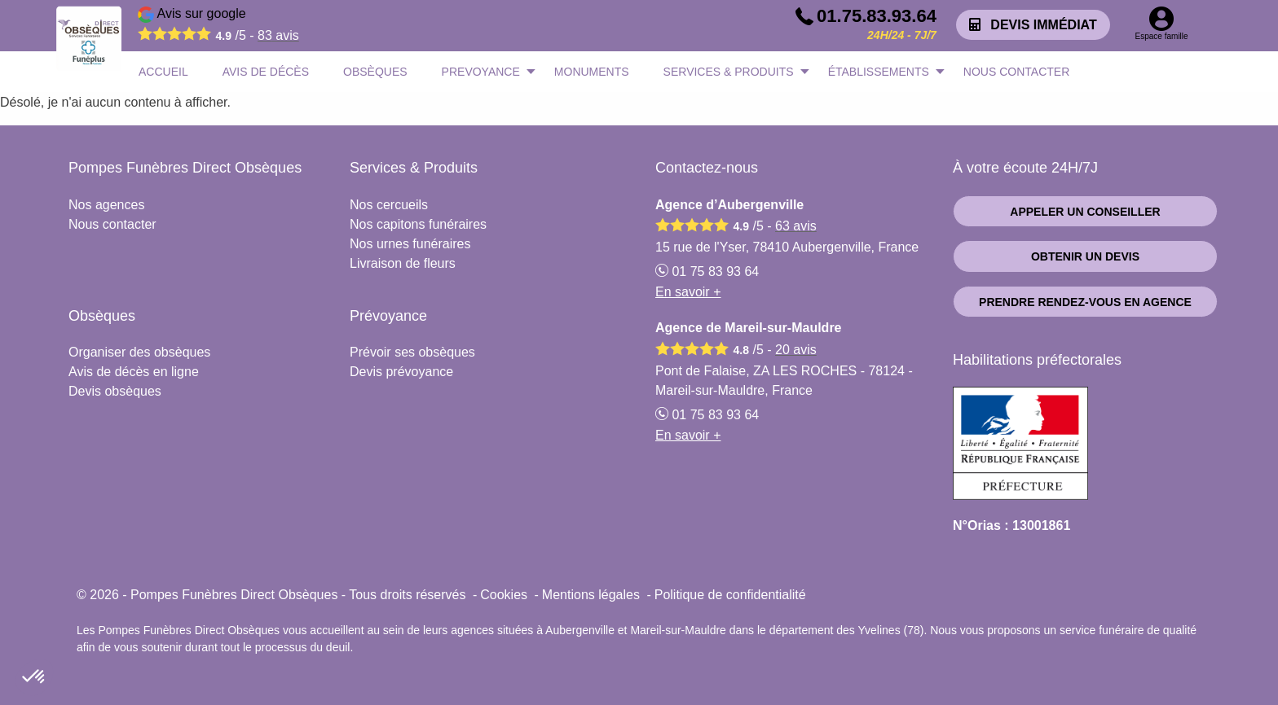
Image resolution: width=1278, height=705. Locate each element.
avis (278, 35)
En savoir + (688, 292)
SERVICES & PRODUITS (728, 71)
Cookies (503, 595)
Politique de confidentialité (730, 595)
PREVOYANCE (481, 71)
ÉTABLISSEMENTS (878, 71)
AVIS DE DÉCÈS (266, 71)
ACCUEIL (163, 71)
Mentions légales (591, 595)
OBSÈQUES (375, 71)
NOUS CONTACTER (1016, 71)
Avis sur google (218, 27)
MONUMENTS (591, 71)
